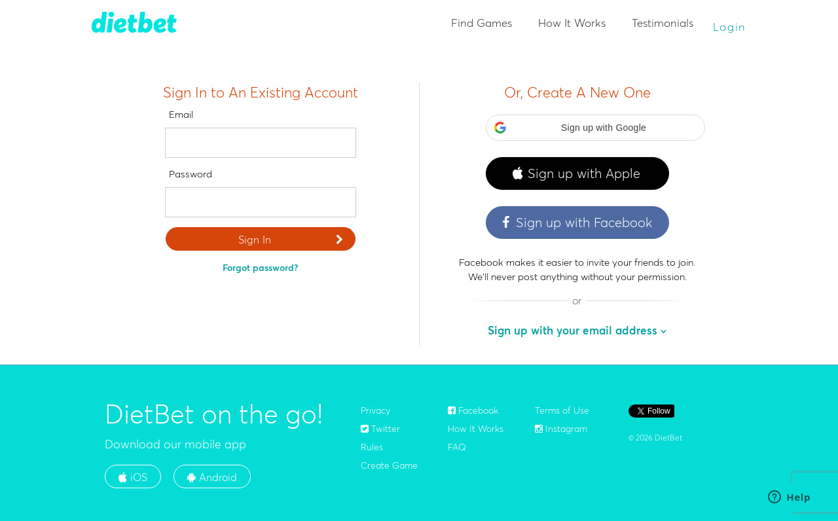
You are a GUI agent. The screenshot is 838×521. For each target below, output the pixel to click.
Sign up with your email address (572, 330)
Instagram (561, 429)
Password (190, 174)
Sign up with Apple (575, 173)
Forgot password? (260, 268)
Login (730, 26)
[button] (595, 128)
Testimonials (662, 22)
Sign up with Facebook (576, 222)
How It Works (572, 22)
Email (181, 114)
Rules (372, 447)
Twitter (380, 429)
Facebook (473, 410)
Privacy (375, 410)
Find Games (481, 22)
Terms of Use (562, 410)
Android (212, 477)
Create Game (389, 465)
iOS (132, 477)
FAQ (457, 447)
